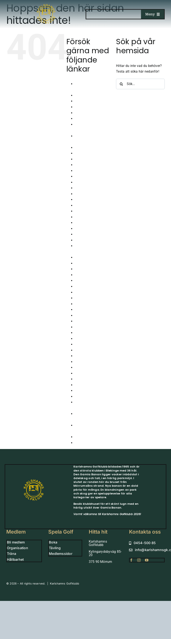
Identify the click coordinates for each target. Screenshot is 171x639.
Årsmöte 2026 (85, 95)
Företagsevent (85, 165)
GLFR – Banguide (88, 188)
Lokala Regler (85, 310)
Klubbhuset (83, 292)
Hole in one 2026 (88, 234)
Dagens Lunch (86, 148)
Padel (79, 350)
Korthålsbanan (86, 304)
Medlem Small (86, 316)
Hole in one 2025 (88, 229)
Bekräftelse (83, 101)
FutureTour (83, 171)
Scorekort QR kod (88, 362)
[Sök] (121, 84)
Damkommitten (86, 153)
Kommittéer (83, 298)
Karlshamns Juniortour (92, 275)
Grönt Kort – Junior (89, 205)
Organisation (84, 344)
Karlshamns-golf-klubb (92, 281)
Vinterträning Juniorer (91, 443)
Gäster (80, 182)
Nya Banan (83, 333)
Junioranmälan (86, 263)
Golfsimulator (85, 200)
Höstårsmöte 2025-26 (91, 240)
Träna (79, 397)
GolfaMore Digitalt (89, 194)
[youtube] (146, 560)
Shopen (80, 373)
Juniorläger (83, 269)
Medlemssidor (85, 327)
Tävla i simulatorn (88, 385)
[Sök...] (140, 84)
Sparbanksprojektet (89, 379)
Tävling (80, 391)
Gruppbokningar (87, 211)
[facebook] (131, 560)
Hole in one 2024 (88, 223)
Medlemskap (84, 321)
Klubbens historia (88, 286)
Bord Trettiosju (86, 119)
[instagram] (139, 560)
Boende (80, 107)
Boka (78, 113)
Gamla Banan (85, 176)
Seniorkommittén (88, 367)
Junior (79, 257)
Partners (81, 356)
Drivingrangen (85, 159)
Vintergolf (82, 437)
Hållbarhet (82, 217)
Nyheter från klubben (91, 339)
